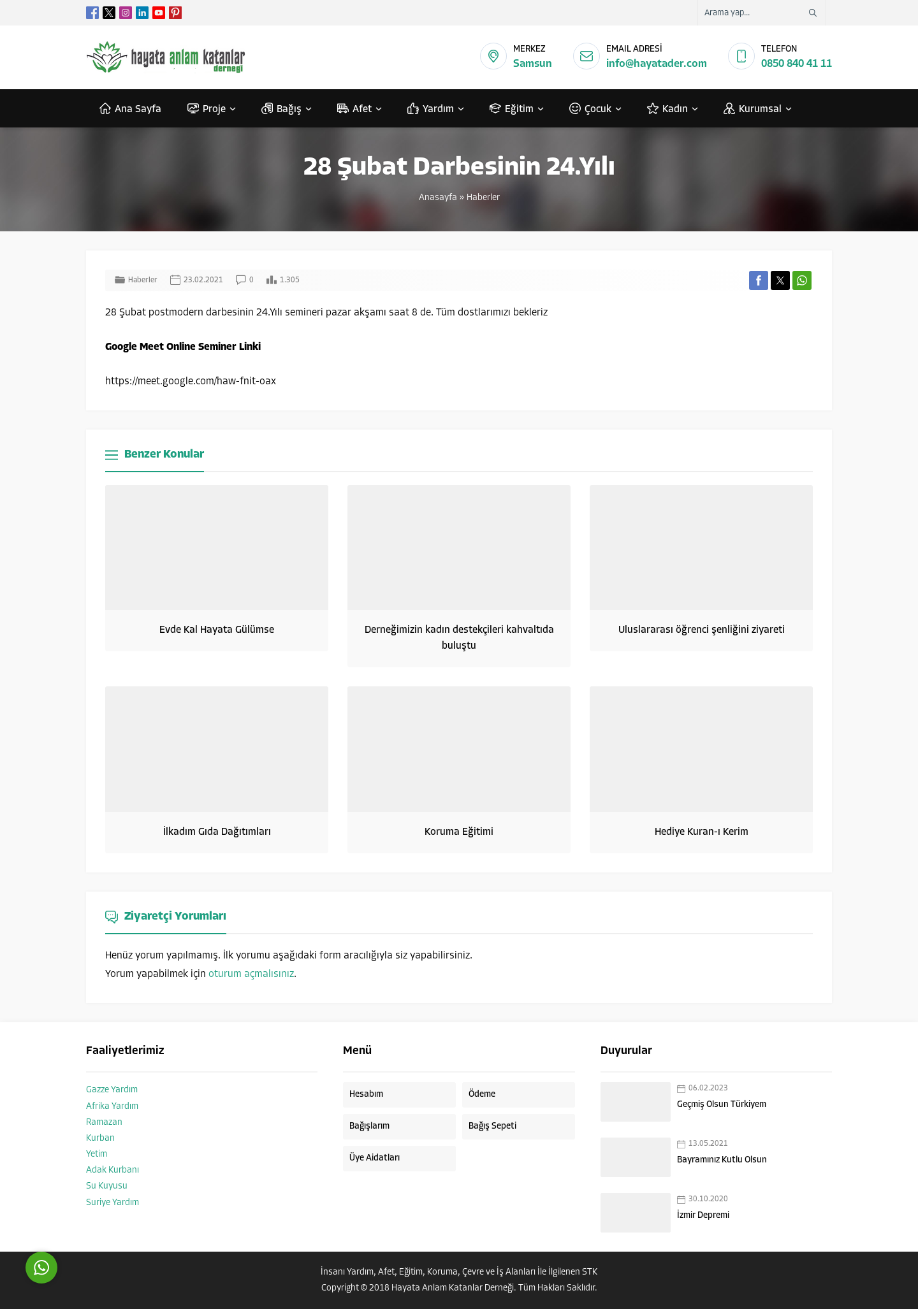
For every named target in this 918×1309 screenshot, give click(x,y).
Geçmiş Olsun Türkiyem (721, 1105)
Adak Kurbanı (112, 1170)
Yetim (96, 1154)
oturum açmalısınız (251, 974)
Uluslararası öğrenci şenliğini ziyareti (701, 630)
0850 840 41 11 (796, 64)
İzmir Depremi (703, 1215)
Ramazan (104, 1122)
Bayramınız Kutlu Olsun (722, 1160)
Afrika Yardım (112, 1106)
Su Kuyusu (106, 1186)
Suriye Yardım (112, 1203)
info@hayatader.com (656, 64)
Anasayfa (438, 198)
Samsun (532, 64)
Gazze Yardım (112, 1090)
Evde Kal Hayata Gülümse (216, 630)
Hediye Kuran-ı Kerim (701, 832)
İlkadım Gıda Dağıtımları (217, 832)
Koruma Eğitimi (459, 832)
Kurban (100, 1138)
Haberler (483, 198)
